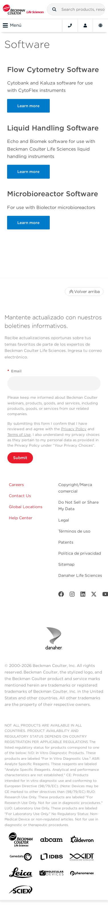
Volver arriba (84, 291)
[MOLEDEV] (51, 874)
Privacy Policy (73, 429)
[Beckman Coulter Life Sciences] (23, 9)
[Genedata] (20, 858)
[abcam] (51, 840)
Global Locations (25, 506)
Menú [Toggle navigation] (12, 25)
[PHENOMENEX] (82, 874)
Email (14, 371)
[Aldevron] (82, 840)
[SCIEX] (20, 891)
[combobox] (76, 9)
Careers (16, 484)
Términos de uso (74, 531)
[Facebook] (61, 595)
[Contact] (70, 25)
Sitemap (66, 564)
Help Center (20, 518)
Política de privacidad (79, 553)
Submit (20, 457)
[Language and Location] (100, 25)
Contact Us (20, 495)
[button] (54, 9)
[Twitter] (94, 595)
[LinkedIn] (83, 595)
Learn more (28, 106)
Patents (65, 542)
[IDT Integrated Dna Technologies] (82, 858)
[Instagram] (72, 595)
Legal (63, 520)
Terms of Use (19, 434)
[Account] (85, 25)
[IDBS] (51, 858)
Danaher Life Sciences (80, 575)
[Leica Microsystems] (20, 874)
